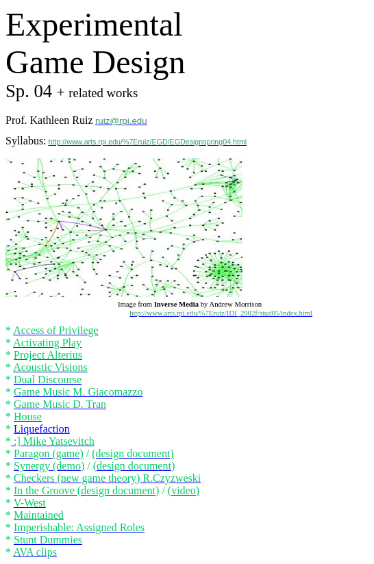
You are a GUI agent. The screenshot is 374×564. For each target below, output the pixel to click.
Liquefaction (42, 429)
